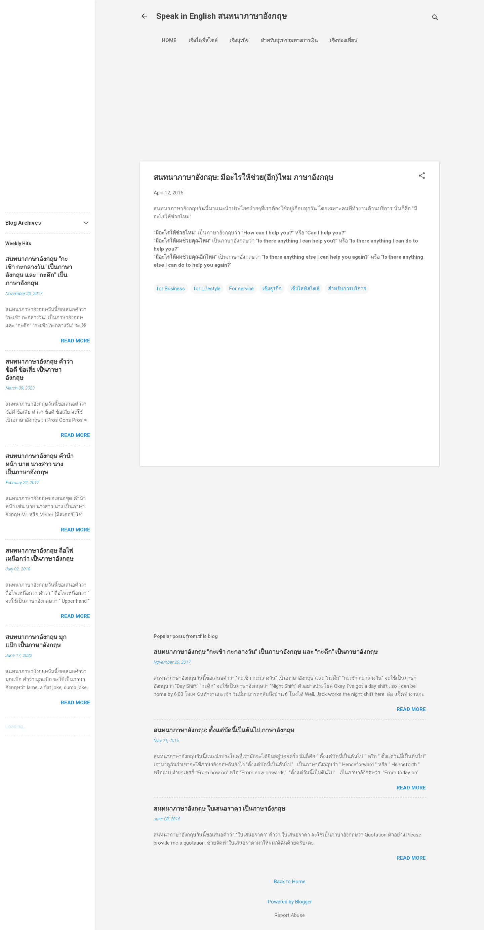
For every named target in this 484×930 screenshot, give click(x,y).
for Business (171, 289)
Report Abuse (290, 915)
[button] (422, 176)
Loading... (15, 726)
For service (241, 289)
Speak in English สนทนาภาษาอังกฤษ (221, 16)
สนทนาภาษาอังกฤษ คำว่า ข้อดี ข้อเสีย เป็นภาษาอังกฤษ (39, 369)
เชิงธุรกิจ (239, 40)
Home (169, 40)
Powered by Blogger (290, 902)
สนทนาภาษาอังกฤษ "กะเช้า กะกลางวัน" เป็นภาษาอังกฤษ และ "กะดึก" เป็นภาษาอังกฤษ (266, 651)
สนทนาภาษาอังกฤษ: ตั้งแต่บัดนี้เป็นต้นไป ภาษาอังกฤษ (224, 730)
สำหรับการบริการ (347, 289)
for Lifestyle (207, 289)
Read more (411, 709)
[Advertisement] (259, 100)
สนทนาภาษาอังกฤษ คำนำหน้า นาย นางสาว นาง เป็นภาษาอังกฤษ (39, 464)
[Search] (435, 18)
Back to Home (290, 882)
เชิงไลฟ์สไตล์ (203, 40)
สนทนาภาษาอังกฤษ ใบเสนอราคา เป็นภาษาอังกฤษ (219, 808)
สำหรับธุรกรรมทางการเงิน (289, 40)
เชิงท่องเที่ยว (343, 40)
